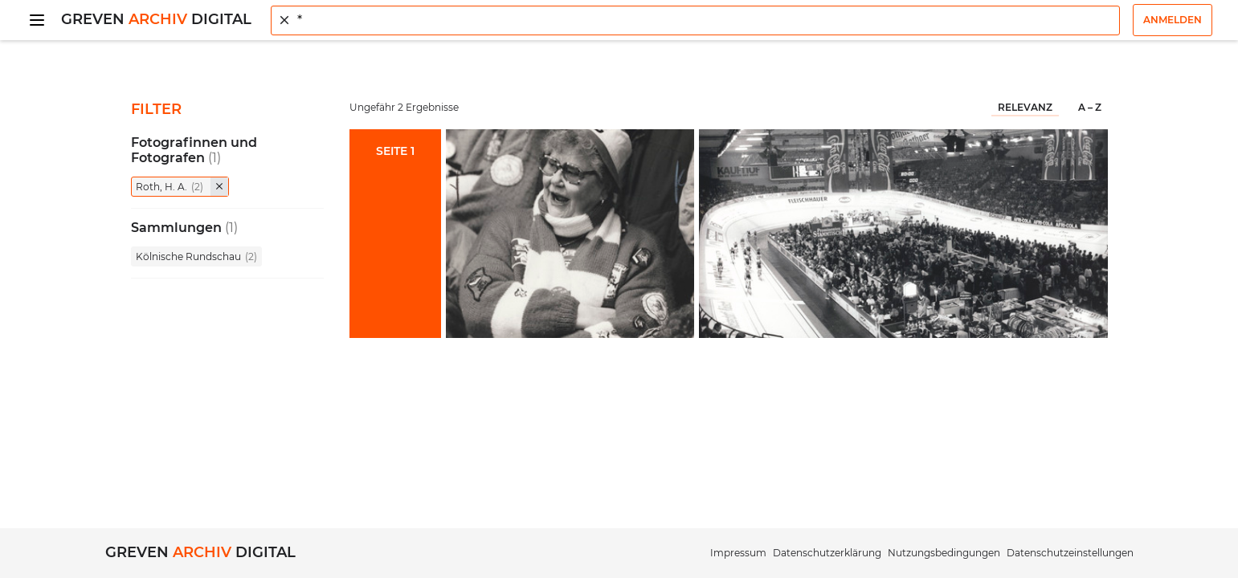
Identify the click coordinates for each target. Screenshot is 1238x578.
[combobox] (695, 20)
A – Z (1089, 107)
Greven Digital (156, 19)
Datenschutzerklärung (827, 553)
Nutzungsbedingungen (944, 553)
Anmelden (1172, 20)
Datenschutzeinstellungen (1070, 553)
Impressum (738, 553)
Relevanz (1025, 107)
